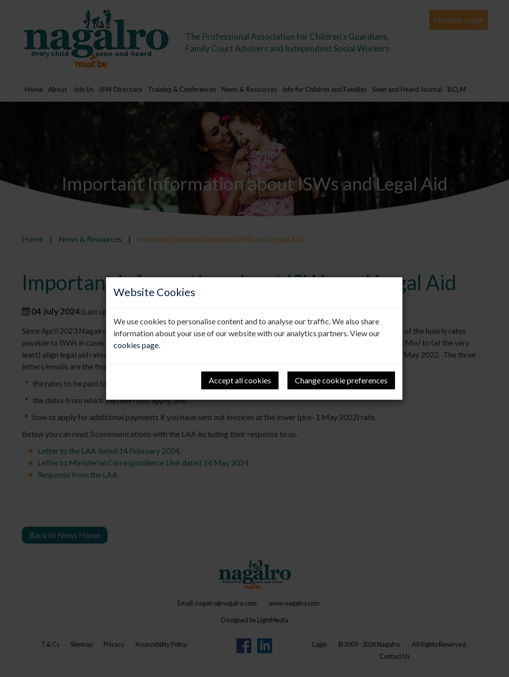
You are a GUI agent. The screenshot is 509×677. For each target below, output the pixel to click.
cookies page (136, 345)
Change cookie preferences (341, 380)
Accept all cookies (240, 380)
